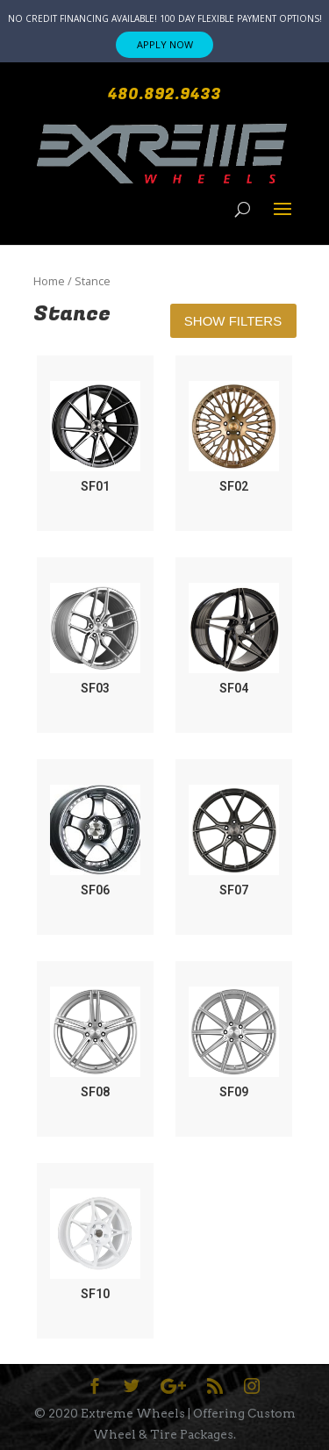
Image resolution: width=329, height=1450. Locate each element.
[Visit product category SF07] (234, 841)
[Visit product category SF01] (95, 438)
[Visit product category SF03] (95, 639)
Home (49, 281)
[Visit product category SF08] (95, 1043)
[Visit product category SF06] (95, 841)
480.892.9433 (164, 94)
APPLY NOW (165, 44)
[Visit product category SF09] (234, 1043)
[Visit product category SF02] (234, 438)
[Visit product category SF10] (95, 1245)
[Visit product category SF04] (234, 639)
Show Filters (233, 320)
